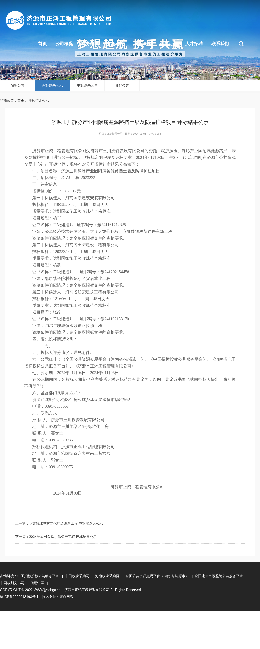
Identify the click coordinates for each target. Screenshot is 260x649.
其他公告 (122, 85)
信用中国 (37, 583)
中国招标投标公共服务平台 (38, 576)
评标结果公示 (52, 85)
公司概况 (64, 43)
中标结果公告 (87, 85)
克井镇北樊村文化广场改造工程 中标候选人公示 (66, 523)
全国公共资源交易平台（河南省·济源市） (157, 576)
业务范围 (90, 43)
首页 (42, 43)
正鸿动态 (168, 43)
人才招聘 (194, 43)
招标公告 (17, 85)
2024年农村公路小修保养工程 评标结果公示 (63, 537)
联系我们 (220, 43)
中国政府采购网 (77, 576)
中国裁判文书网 (12, 583)
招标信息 (116, 43)
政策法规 (142, 43)
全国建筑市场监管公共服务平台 (219, 576)
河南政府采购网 (107, 576)
